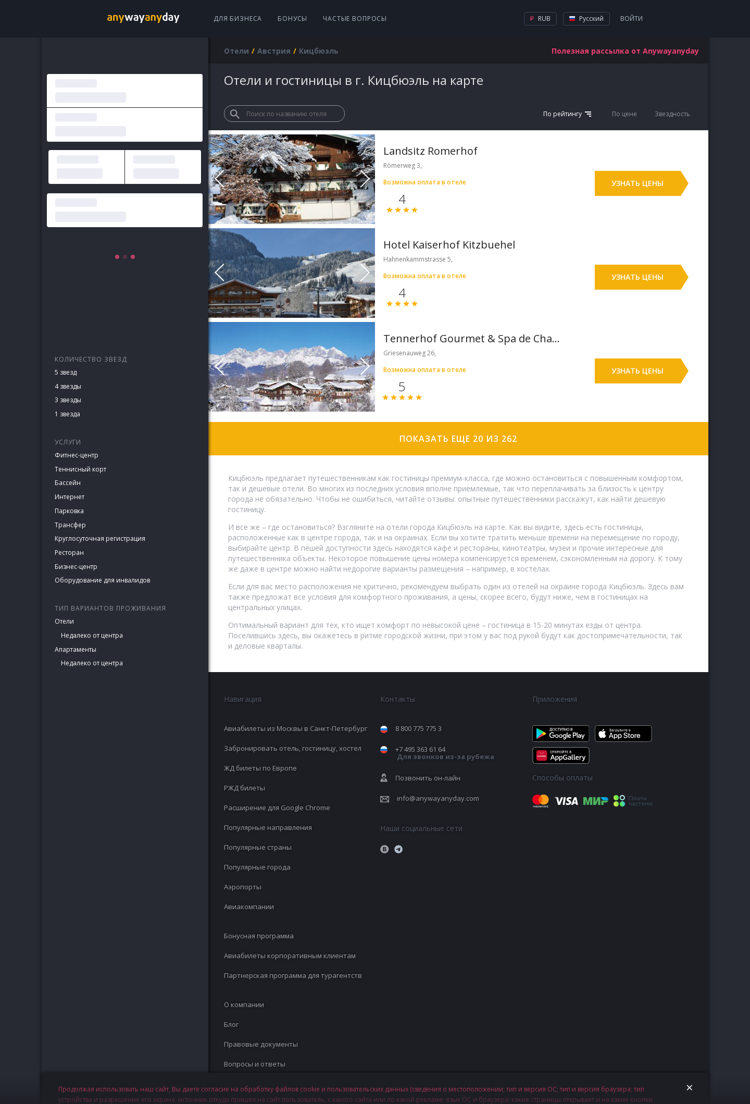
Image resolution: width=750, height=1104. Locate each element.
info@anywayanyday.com (438, 798)
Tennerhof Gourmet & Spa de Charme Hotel (472, 338)
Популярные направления (268, 827)
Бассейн (68, 482)
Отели (64, 621)
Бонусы (292, 18)
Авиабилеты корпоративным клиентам (290, 955)
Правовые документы (261, 1044)
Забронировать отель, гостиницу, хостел (292, 748)
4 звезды (68, 386)
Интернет (69, 496)
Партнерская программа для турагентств (293, 975)
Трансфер (70, 524)
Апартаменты (75, 649)
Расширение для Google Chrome (277, 807)
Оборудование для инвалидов (102, 580)
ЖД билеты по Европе (260, 768)
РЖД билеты (244, 787)
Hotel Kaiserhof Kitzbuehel (449, 245)
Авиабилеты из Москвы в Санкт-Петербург (295, 728)
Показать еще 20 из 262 (458, 438)
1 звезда (67, 414)
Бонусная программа (259, 935)
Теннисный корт (80, 469)
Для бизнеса (238, 18)
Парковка (69, 510)
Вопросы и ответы (254, 1064)
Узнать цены (637, 183)
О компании (244, 1004)
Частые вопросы (355, 18)
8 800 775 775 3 (418, 728)
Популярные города (257, 867)
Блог (231, 1024)
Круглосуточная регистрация (100, 538)
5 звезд (66, 372)
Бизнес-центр (76, 566)
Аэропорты (242, 886)
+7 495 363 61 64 (444, 753)
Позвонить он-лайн (427, 778)
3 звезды (68, 399)
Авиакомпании (249, 906)
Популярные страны (258, 847)
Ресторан (69, 552)
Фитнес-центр (76, 455)
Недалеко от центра (92, 635)
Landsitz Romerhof (430, 151)
